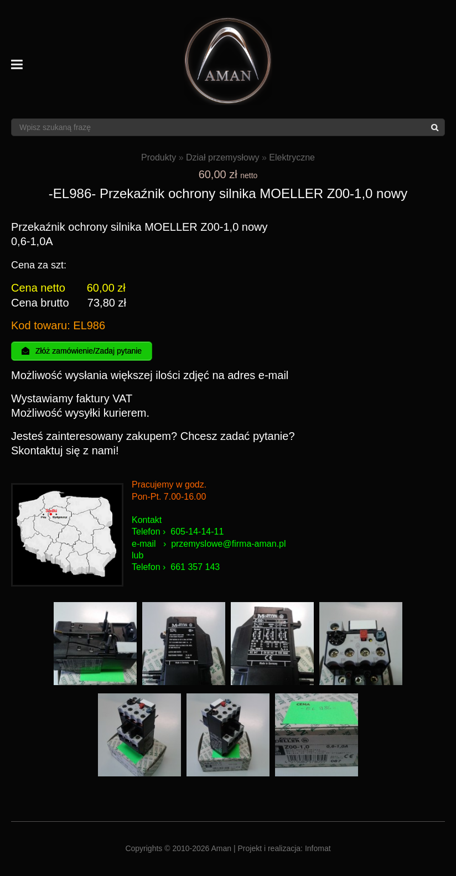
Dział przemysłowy (222, 157)
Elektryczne (292, 157)
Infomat (318, 849)
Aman (221, 849)
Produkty (158, 157)
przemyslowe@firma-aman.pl (228, 545)
